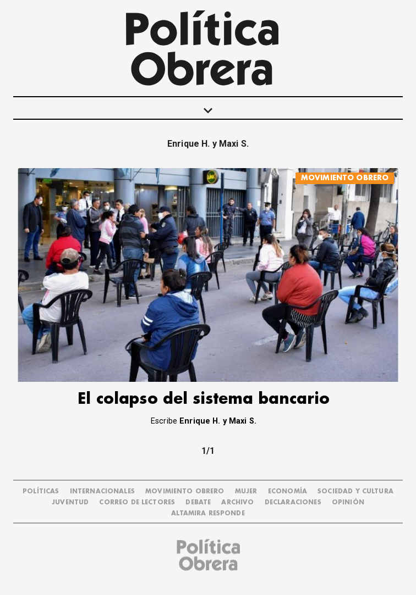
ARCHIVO (237, 502)
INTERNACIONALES (102, 491)
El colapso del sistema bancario (204, 399)
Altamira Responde (208, 513)
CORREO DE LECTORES (137, 502)
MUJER (246, 491)
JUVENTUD (70, 502)
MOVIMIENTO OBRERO (345, 177)
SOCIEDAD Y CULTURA (355, 491)
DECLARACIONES (293, 502)
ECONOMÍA (287, 491)
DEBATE (198, 502)
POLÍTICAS (41, 491)
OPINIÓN (348, 502)
